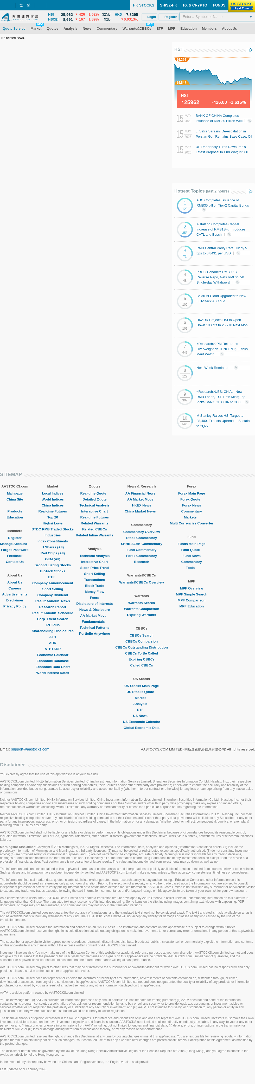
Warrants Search (141, 603)
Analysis (141, 704)
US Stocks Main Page (141, 686)
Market (141, 698)
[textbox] (217, 16)
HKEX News (141, 505)
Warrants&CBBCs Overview (141, 582)
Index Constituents (52, 541)
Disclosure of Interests (94, 604)
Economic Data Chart (53, 667)
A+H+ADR (52, 649)
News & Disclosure (94, 610)
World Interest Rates (52, 673)
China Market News (141, 511)
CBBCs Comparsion (141, 641)
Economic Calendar (52, 655)
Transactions (94, 580)
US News (141, 716)
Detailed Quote (94, 499)
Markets (191, 517)
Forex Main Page (191, 493)
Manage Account (15, 544)
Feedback (15, 556)
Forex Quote (191, 499)
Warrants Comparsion (141, 609)
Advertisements (15, 594)
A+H (52, 637)
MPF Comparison (192, 600)
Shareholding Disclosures (52, 631)
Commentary (191, 511)
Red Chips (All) (53, 553)
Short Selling (52, 589)
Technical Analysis (95, 505)
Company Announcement (52, 583)
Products (15, 511)
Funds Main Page (192, 544)
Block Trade (94, 586)
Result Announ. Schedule (52, 613)
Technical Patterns (95, 628)
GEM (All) (52, 559)
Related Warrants (94, 523)
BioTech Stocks (52, 571)
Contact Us (15, 562)
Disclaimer (14, 600)
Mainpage (15, 493)
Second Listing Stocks (53, 565)
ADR (52, 643)
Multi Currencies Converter (191, 523)
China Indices (53, 505)
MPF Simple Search (191, 594)
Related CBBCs (94, 529)
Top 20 (52, 517)
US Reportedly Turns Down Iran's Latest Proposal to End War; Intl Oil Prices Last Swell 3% (222, 152)
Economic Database (53, 661)
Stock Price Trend (94, 568)
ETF (52, 577)
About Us (14, 582)
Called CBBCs (141, 665)
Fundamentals (94, 622)
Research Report (52, 607)
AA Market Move (94, 616)
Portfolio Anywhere (94, 634)
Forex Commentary (141, 556)
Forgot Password (15, 550)
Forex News (191, 505)
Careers (15, 588)
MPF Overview (191, 588)
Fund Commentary (142, 550)
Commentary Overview (141, 532)
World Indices (53, 499)
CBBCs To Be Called (141, 653)
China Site (15, 499)
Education (15, 517)
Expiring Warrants (141, 615)
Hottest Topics (201, 191)
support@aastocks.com (30, 749)
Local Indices (52, 493)
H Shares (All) (53, 547)
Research (141, 562)
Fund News (192, 556)
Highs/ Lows (53, 523)
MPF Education (191, 606)
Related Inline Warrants (94, 535)
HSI (178, 49)
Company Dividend (52, 595)
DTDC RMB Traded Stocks (53, 529)
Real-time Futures (53, 511)
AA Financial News (141, 493)
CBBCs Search (142, 635)
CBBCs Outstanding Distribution (141, 647)
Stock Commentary (141, 538)
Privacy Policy (14, 606)
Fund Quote (191, 550)
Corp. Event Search (52, 619)
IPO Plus (53, 625)
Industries (52, 535)
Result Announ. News (52, 601)
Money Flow (94, 592)
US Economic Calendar (141, 722)
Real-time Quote (94, 493)
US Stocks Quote (141, 692)
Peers (94, 598)
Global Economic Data (142, 728)
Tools (191, 568)
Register (15, 538)
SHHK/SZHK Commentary (141, 544)
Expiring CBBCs (142, 659)
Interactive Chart (94, 511)
